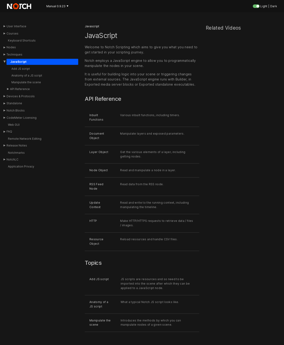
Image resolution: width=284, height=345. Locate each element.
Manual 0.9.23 (57, 6)
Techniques (14, 54)
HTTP (93, 221)
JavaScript (18, 61)
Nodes (11, 47)
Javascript (92, 26)
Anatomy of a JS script (26, 75)
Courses (12, 33)
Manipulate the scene (26, 82)
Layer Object (98, 152)
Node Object (98, 170)
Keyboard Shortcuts (22, 40)
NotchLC (12, 159)
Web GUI (14, 124)
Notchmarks (16, 152)
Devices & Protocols (21, 96)
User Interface (16, 26)
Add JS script (20, 68)
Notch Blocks (16, 110)
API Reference (20, 89)
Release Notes (17, 145)
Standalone (14, 103)
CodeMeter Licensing (22, 117)
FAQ (9, 131)
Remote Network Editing (24, 138)
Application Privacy (21, 166)
